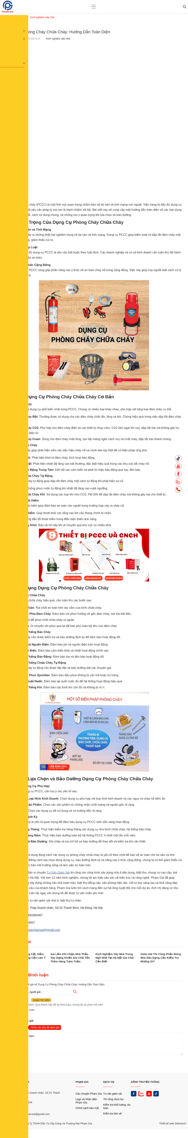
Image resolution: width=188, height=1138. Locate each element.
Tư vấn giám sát (112, 1093)
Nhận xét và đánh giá (19, 1020)
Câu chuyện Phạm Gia (89, 1093)
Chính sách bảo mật (87, 1108)
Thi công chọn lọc (113, 1099)
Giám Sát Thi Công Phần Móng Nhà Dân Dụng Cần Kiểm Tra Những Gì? (160, 957)
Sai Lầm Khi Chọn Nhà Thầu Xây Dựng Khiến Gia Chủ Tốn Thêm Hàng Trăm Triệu (70, 957)
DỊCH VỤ (108, 1081)
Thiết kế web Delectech (172, 1123)
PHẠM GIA (82, 1081)
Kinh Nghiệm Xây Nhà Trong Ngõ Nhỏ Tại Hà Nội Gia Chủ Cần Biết (114, 957)
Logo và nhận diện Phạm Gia (86, 1101)
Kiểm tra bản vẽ (112, 1113)
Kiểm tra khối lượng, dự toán (116, 1106)
